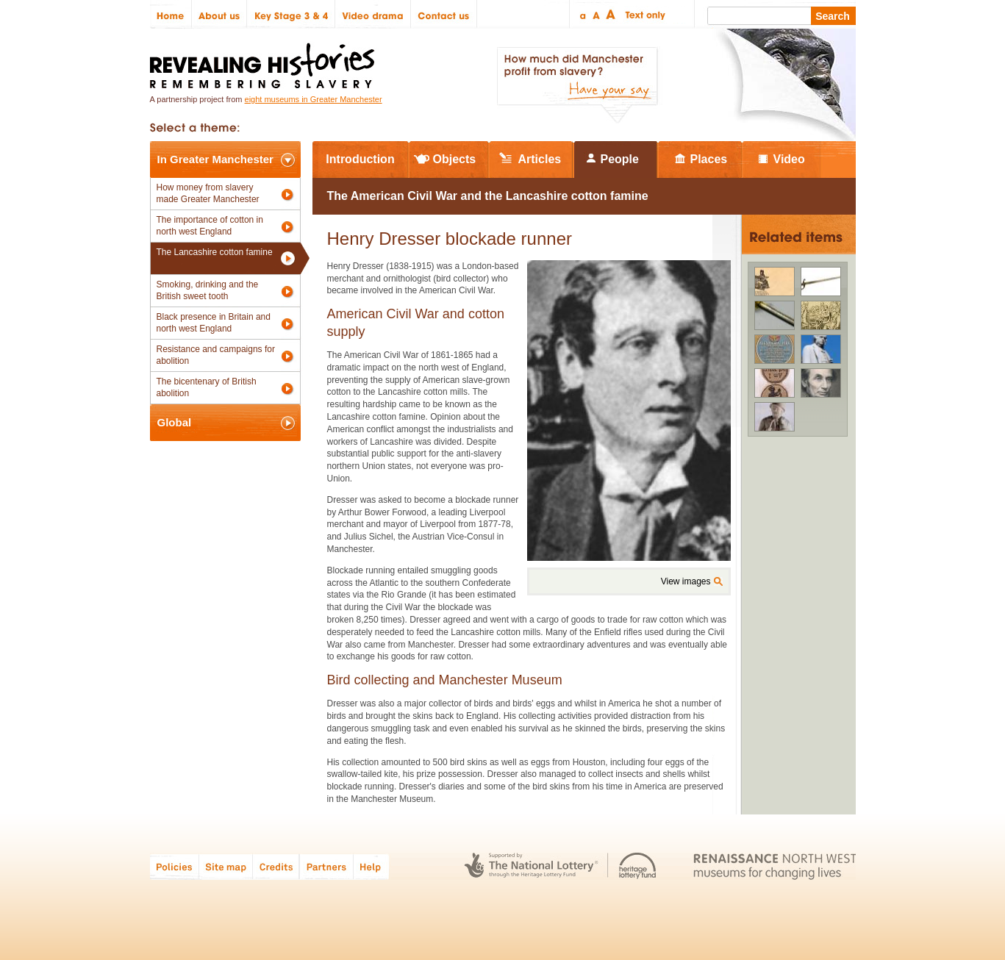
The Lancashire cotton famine (215, 252)
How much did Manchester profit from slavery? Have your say (577, 85)
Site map (226, 866)
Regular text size (597, 14)
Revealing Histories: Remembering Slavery (265, 61)
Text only (643, 14)
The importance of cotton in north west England (210, 226)
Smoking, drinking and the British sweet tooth (208, 290)
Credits (276, 866)
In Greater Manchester (215, 159)
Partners (326, 866)
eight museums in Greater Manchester (313, 99)
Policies (174, 866)
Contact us (444, 14)
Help (372, 866)
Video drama (373, 14)
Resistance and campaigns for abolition (216, 355)
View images (686, 581)
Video (789, 159)
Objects (454, 159)
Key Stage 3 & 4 (291, 14)
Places (709, 159)
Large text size (611, 14)
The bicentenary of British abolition (207, 387)
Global (174, 422)
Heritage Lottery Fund (638, 866)
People (620, 159)
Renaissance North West (774, 866)
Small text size (582, 14)
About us (219, 14)
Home (171, 14)
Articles (540, 159)
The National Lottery (531, 866)
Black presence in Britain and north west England (214, 323)
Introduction (360, 159)
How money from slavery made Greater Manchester (208, 193)
